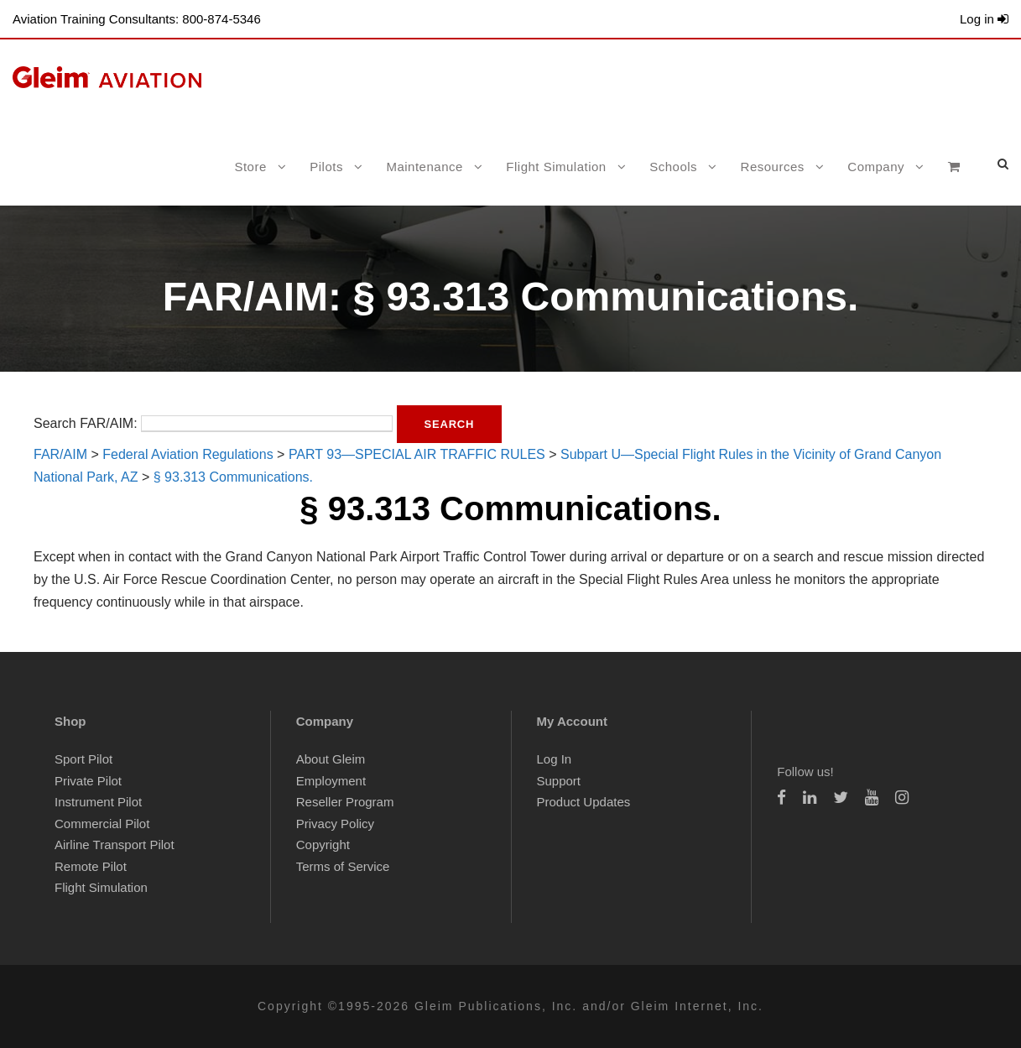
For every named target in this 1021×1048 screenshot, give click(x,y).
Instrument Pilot (98, 802)
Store (250, 166)
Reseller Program (345, 802)
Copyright (323, 844)
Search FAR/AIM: (86, 422)
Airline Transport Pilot (115, 844)
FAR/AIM (60, 454)
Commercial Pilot (102, 823)
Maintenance (424, 166)
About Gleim (331, 759)
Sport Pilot (83, 759)
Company (875, 166)
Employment (331, 781)
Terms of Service (343, 866)
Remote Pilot (91, 866)
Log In (554, 759)
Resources (773, 166)
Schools (673, 166)
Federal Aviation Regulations (187, 454)
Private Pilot (88, 781)
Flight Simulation (556, 166)
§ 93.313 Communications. (233, 477)
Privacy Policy (335, 823)
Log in (984, 19)
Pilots (326, 166)
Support (559, 781)
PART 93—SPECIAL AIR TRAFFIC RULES (417, 454)
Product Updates (584, 802)
